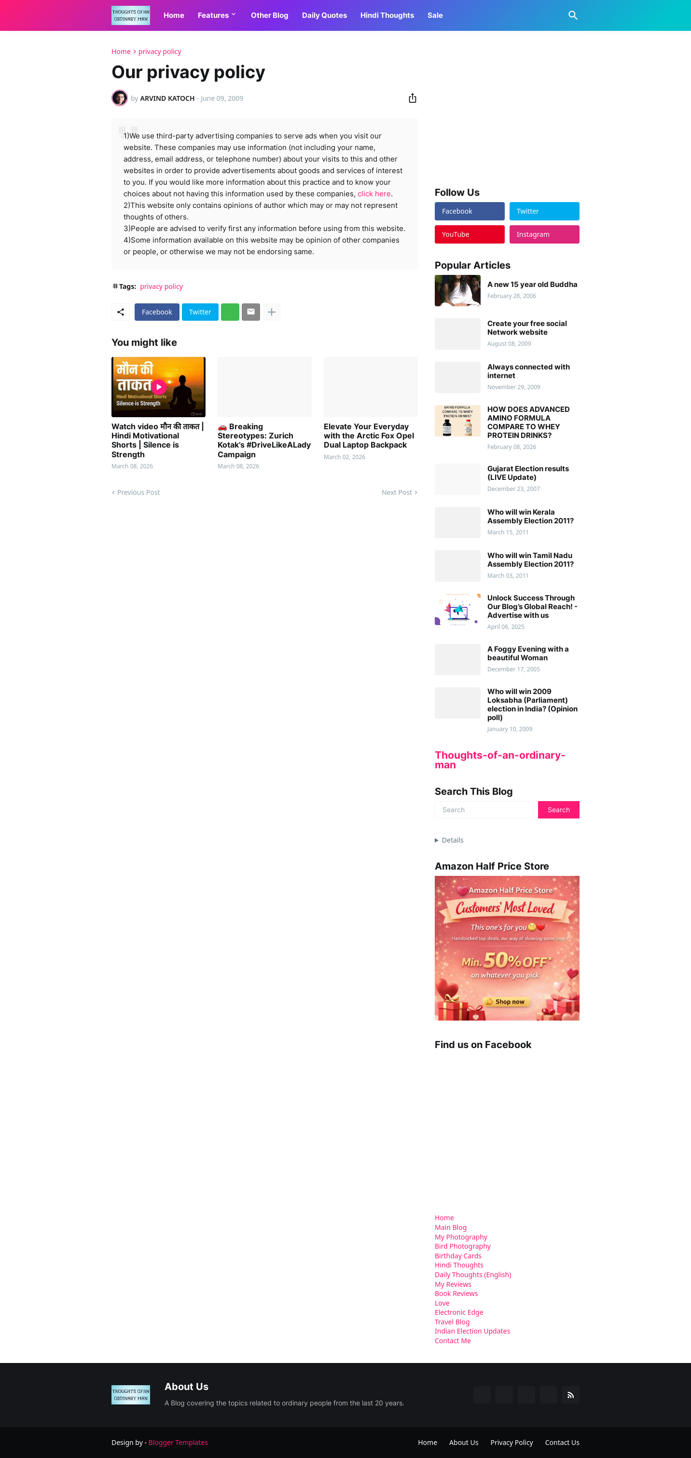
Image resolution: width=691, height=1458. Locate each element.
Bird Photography (463, 1246)
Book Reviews (456, 1293)
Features (213, 15)
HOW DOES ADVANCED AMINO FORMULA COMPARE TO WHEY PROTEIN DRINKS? (528, 422)
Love (442, 1303)
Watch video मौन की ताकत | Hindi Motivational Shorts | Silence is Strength (157, 440)
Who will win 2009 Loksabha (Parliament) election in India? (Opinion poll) (532, 704)
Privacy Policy (511, 1442)
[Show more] (272, 312)
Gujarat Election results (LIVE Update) (528, 473)
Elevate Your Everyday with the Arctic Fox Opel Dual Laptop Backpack (369, 436)
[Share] (409, 98)
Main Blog (451, 1227)
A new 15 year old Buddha (532, 284)
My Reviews (453, 1284)
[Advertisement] (507, 108)
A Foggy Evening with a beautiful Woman (528, 653)
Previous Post (138, 492)
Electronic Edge (459, 1312)
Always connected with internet (528, 371)
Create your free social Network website (527, 328)
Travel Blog (452, 1321)
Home (174, 15)
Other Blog (270, 15)
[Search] (571, 15)
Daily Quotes (324, 15)
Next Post (397, 492)
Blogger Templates (178, 1442)
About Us (463, 1442)
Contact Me (453, 1340)
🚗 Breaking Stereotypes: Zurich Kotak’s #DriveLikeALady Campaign (264, 440)
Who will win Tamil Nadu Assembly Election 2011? (530, 560)
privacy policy (159, 51)
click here (374, 193)
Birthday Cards (458, 1255)
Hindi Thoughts (387, 15)
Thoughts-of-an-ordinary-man (500, 760)
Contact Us (562, 1442)
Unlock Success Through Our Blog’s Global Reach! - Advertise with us (532, 607)
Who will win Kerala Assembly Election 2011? (530, 516)
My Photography (461, 1236)
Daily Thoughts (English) (473, 1274)
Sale (435, 15)
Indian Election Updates (472, 1330)
